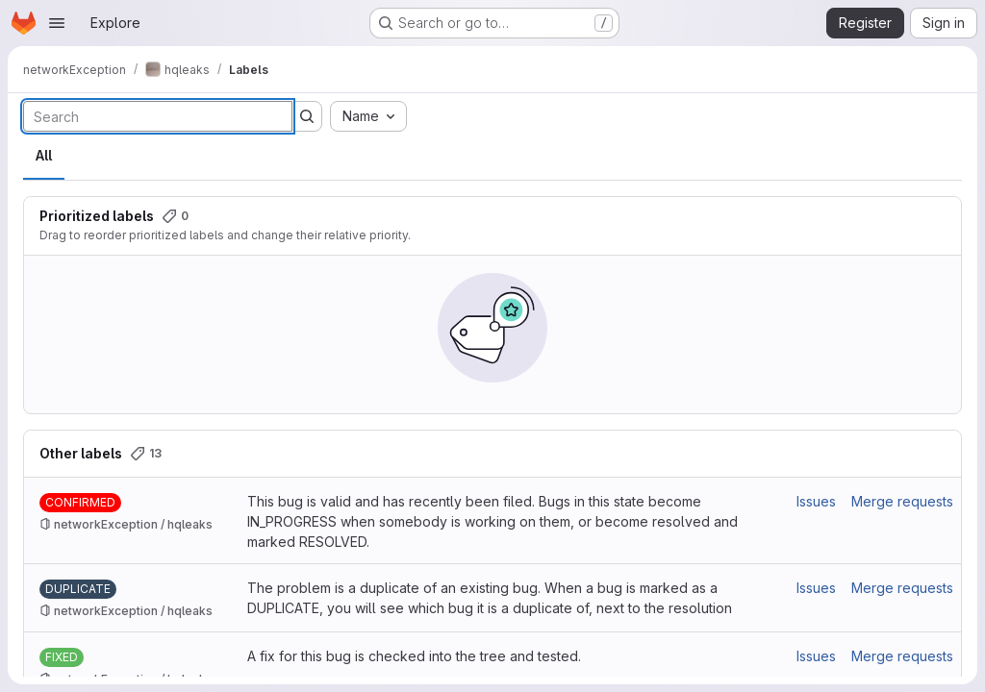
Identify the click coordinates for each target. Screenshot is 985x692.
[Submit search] (306, 116)
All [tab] (44, 155)
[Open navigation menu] (56, 23)
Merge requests (902, 501)
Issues (816, 501)
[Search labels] (157, 116)
